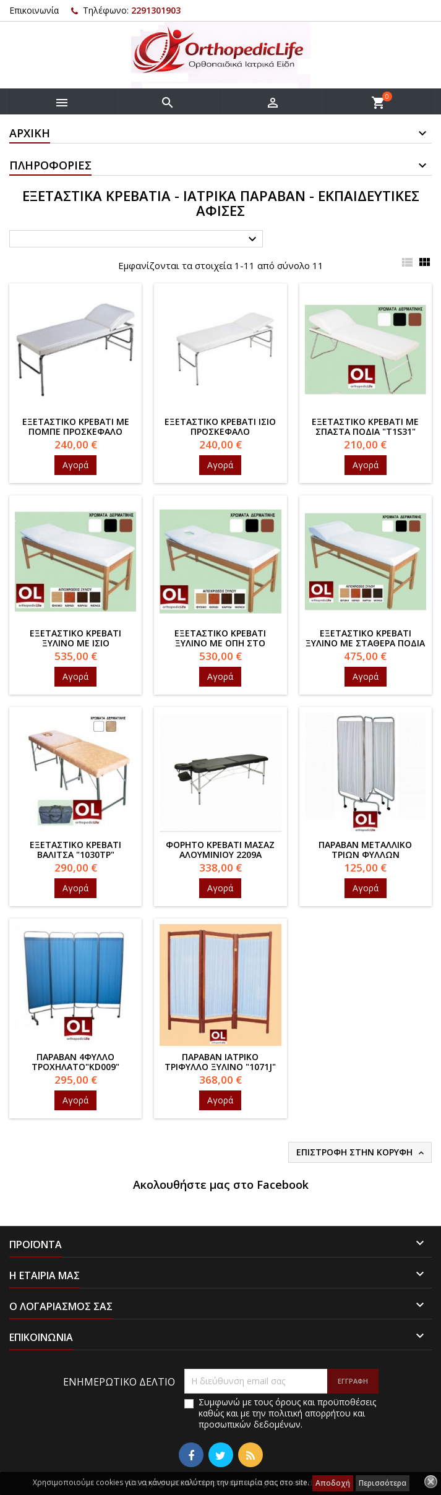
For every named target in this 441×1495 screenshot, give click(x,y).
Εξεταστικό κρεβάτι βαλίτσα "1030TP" (75, 849)
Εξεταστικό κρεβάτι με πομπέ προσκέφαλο (75, 426)
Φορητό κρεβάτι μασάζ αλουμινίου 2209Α (220, 849)
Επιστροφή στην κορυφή (361, 1152)
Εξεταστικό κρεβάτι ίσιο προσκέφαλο (220, 426)
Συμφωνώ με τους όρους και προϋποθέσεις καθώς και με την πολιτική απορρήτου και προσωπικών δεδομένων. (287, 1413)
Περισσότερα (382, 1483)
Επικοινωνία (34, 10)
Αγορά (75, 465)
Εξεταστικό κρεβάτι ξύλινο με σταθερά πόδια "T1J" (365, 643)
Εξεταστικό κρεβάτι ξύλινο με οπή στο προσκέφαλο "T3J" (220, 643)
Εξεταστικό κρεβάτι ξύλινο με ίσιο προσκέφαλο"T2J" (75, 643)
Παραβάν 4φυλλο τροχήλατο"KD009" (75, 1062)
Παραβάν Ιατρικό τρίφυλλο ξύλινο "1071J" (220, 1062)
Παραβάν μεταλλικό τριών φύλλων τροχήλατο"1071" (365, 854)
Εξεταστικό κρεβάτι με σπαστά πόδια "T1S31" (365, 426)
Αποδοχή (332, 1483)
